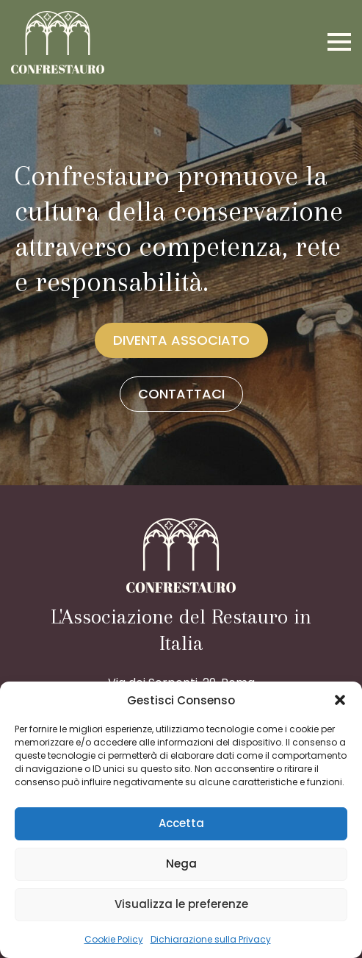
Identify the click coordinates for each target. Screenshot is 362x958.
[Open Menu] (339, 42)
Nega (181, 863)
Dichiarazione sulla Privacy (211, 939)
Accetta (181, 823)
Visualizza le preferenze (181, 904)
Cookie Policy (113, 939)
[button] (340, 700)
